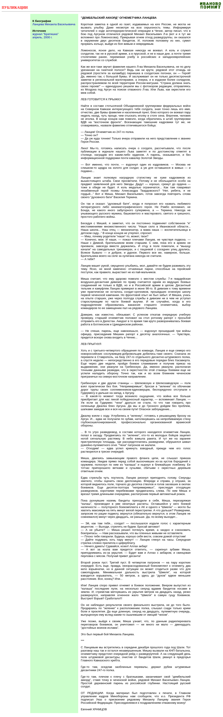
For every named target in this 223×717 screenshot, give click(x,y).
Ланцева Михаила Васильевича (53, 24)
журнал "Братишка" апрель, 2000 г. (45, 35)
